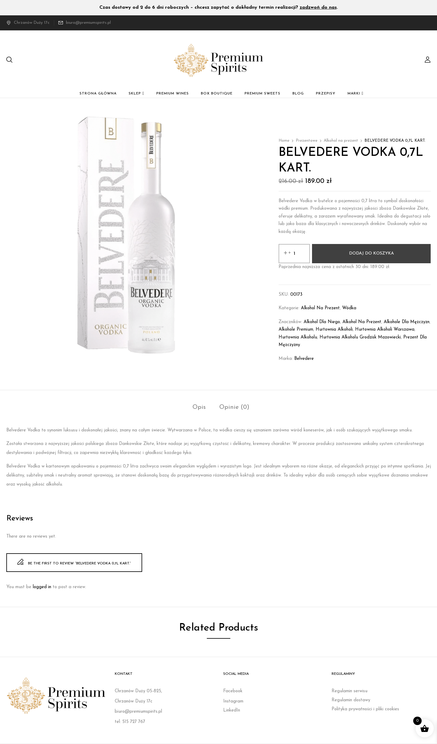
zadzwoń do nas (318, 7)
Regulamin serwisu (349, 691)
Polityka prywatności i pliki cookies (365, 709)
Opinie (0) (234, 407)
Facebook (232, 691)
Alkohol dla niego (322, 322)
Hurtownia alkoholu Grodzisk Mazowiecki (360, 337)
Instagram (233, 701)
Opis (199, 407)
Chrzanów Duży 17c (28, 22)
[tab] (199, 408)
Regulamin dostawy (351, 700)
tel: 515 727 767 (130, 722)
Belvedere (304, 359)
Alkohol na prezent (341, 141)
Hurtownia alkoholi (334, 329)
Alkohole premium (296, 329)
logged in (42, 587)
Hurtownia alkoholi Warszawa (384, 329)
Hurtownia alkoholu (298, 337)
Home (284, 141)
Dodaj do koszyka (371, 253)
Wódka (349, 308)
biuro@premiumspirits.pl (88, 22)
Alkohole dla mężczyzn (406, 322)
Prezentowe (306, 141)
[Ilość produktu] (294, 253)
